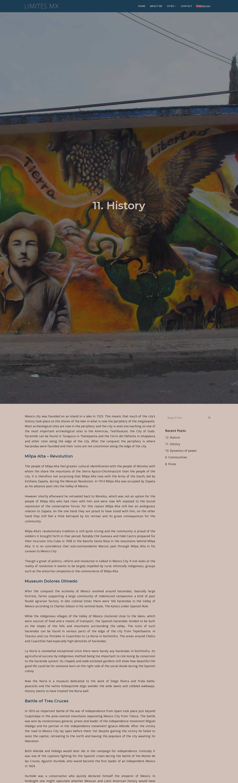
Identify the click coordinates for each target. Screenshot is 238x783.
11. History (172, 444)
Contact (186, 6)
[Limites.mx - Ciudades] (42, 6)
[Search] (185, 418)
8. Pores (170, 464)
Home (141, 6)
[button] (175, 6)
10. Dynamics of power (181, 451)
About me (156, 6)
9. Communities (176, 458)
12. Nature (172, 437)
